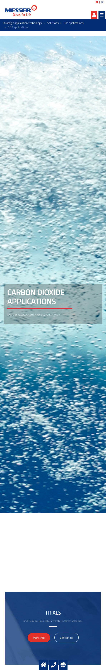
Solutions (53, 23)
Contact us (66, 637)
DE (102, 2)
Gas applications (73, 23)
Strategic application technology (22, 23)
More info (39, 637)
